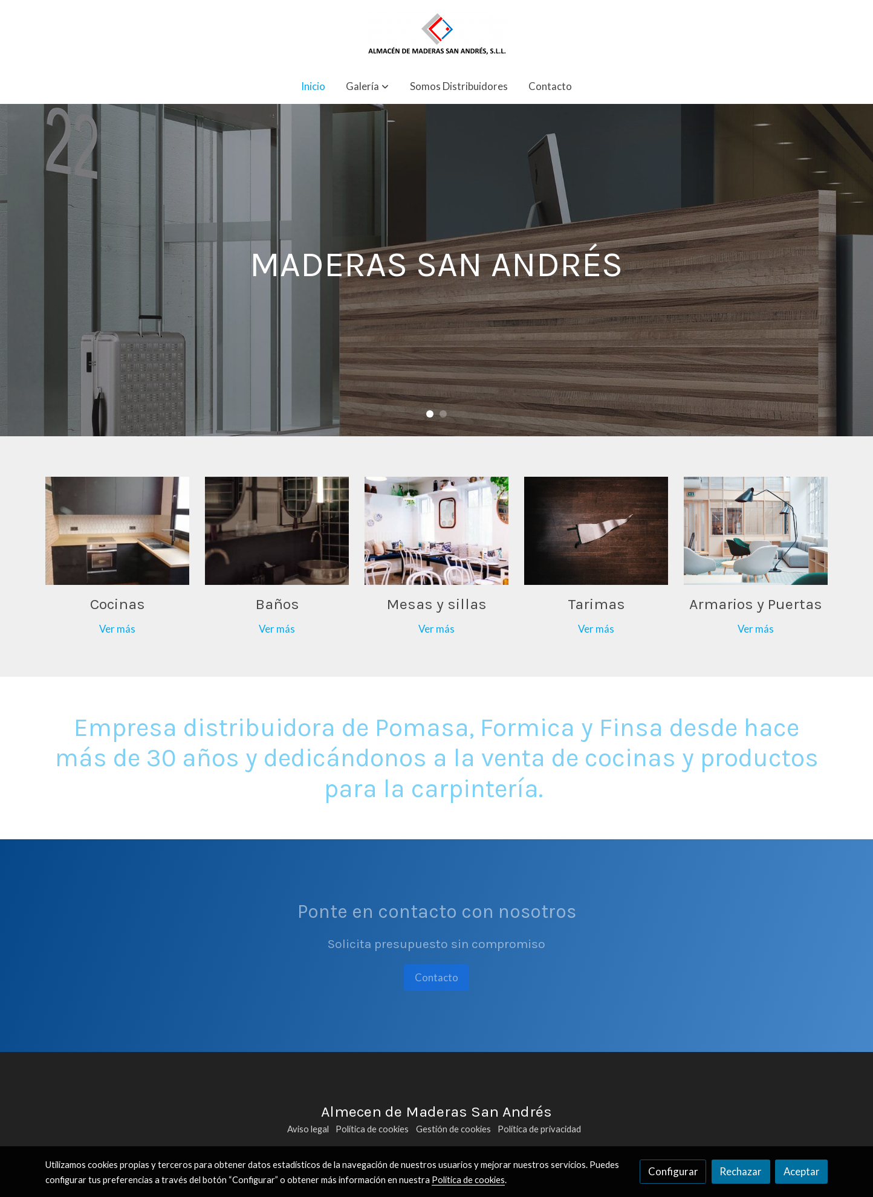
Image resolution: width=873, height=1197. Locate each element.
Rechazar (740, 1171)
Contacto (436, 977)
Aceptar (802, 1171)
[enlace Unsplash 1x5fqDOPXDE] (437, 529)
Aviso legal (308, 1129)
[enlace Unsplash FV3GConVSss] (756, 529)
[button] (367, 86)
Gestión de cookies (453, 1129)
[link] (436, 34)
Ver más (117, 628)
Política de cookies (372, 1129)
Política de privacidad (539, 1129)
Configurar (673, 1171)
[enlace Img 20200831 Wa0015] (117, 529)
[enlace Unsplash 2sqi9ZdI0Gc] (277, 529)
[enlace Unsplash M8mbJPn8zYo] (596, 529)
